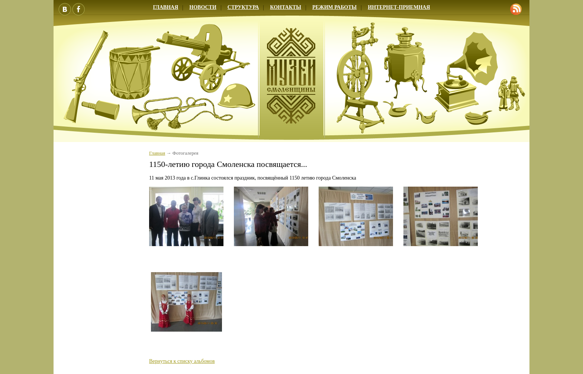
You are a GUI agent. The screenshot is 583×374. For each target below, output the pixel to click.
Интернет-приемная (399, 7)
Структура (243, 7)
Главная (165, 7)
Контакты (285, 7)
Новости (202, 7)
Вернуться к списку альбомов (182, 361)
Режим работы (334, 7)
